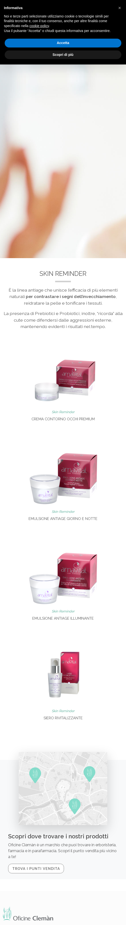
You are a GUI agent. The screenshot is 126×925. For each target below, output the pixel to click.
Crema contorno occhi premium (63, 419)
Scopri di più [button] (63, 55)
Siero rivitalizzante (63, 718)
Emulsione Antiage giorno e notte (63, 519)
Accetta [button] (63, 43)
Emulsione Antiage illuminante (63, 618)
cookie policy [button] (39, 26)
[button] (120, 8)
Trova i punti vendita (36, 868)
